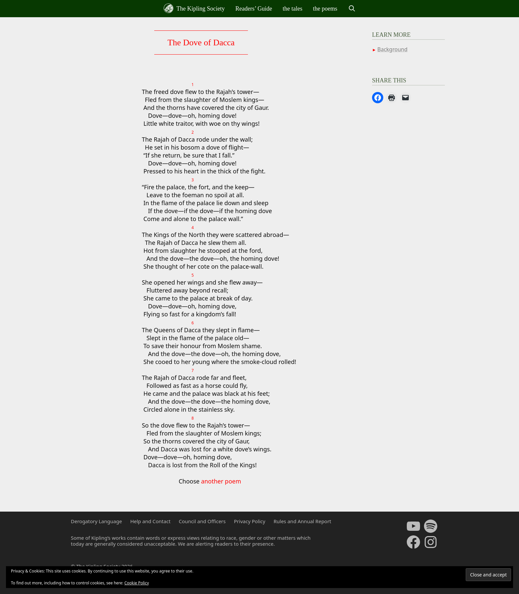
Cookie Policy (136, 583)
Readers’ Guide (253, 8)
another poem (221, 481)
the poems (325, 8)
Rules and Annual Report (302, 521)
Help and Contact (150, 521)
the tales (292, 8)
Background (392, 49)
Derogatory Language (96, 521)
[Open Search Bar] (352, 8)
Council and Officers (202, 521)
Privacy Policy (249, 521)
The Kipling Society (194, 8)
